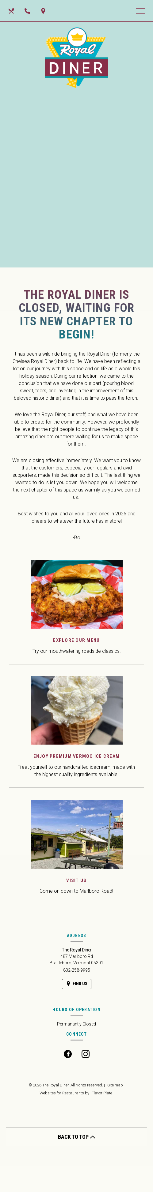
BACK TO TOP (76, 1137)
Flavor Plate (102, 1093)
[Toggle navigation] (140, 10)
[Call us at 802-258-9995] (28, 10)
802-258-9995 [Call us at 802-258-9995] (76, 970)
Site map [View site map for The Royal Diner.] (115, 1085)
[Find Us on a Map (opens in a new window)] (43, 10)
